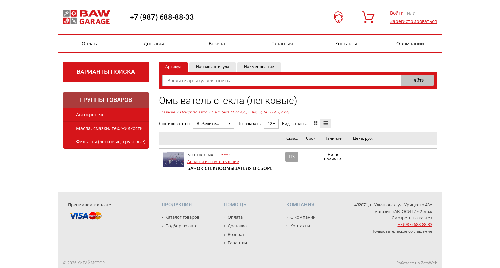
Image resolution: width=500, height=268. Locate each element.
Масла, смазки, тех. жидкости (109, 128)
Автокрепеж (89, 115)
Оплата (90, 43)
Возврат (218, 43)
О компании (410, 43)
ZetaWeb (429, 263)
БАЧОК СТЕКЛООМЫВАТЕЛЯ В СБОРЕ (229, 168)
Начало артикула (212, 66)
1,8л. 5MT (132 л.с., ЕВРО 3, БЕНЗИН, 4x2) (250, 112)
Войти (397, 13)
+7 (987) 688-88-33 (162, 17)
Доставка (154, 43)
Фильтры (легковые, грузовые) (110, 141)
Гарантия (282, 43)
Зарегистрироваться (413, 21)
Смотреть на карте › (412, 218)
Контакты (346, 43)
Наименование (259, 66)
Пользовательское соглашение (401, 231)
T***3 (224, 155)
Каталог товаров (181, 217)
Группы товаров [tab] (106, 99)
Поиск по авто (193, 112)
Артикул (173, 66)
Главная (167, 112)
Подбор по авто (181, 226)
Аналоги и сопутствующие (213, 161)
